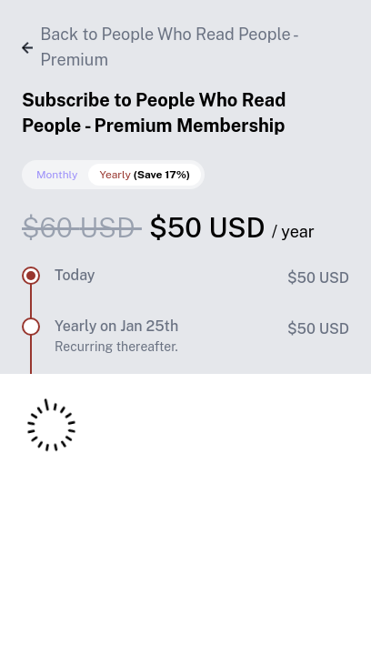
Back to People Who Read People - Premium (159, 47)
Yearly (144, 174)
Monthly (56, 174)
